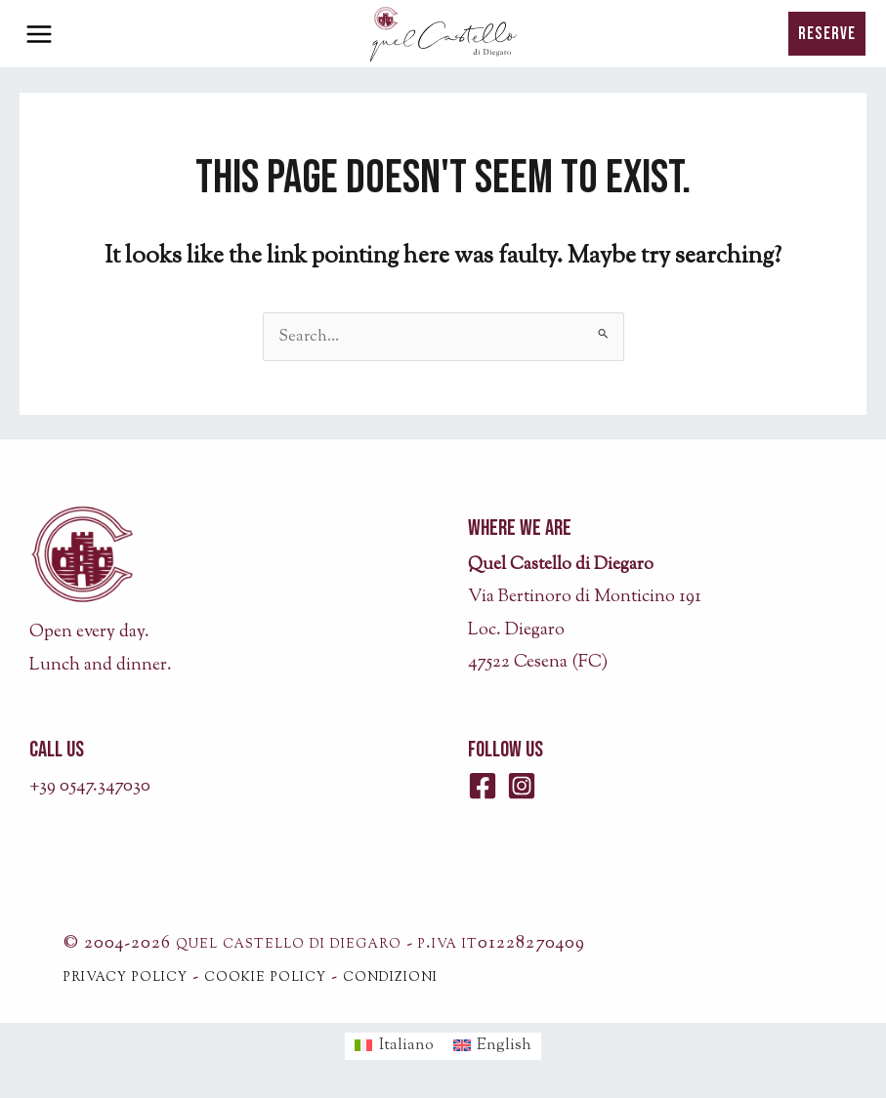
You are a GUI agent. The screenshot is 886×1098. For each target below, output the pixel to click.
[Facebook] (482, 785)
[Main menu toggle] (39, 34)
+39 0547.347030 (89, 786)
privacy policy (125, 977)
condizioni (390, 977)
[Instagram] (521, 785)
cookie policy (265, 977)
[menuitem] (394, 1046)
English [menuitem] (504, 1045)
